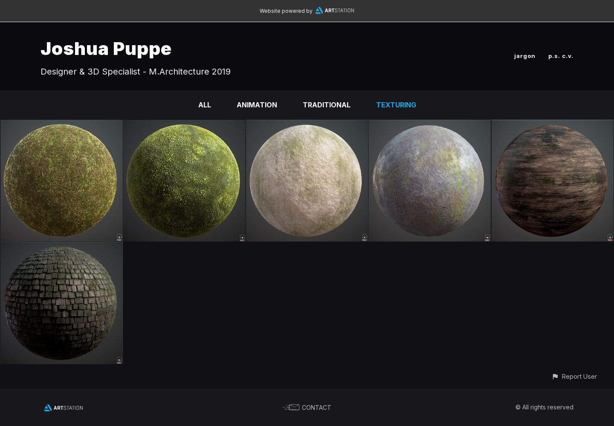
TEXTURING (396, 105)
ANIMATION (257, 105)
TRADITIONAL (326, 105)
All (204, 105)
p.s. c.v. (560, 55)
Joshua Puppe (106, 48)
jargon (525, 55)
